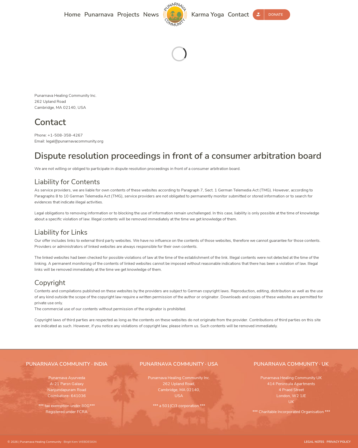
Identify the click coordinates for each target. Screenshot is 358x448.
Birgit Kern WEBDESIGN (80, 442)
